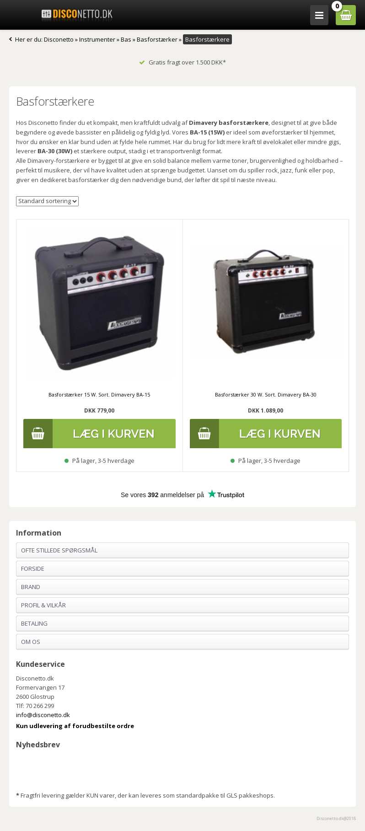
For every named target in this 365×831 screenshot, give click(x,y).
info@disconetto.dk (43, 715)
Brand (30, 587)
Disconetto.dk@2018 (336, 818)
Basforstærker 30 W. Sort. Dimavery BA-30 (266, 394)
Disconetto (59, 39)
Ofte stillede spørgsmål (59, 550)
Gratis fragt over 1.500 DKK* (182, 62)
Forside (32, 568)
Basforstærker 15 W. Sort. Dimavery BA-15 (99, 394)
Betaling (34, 623)
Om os (30, 642)
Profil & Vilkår (43, 605)
